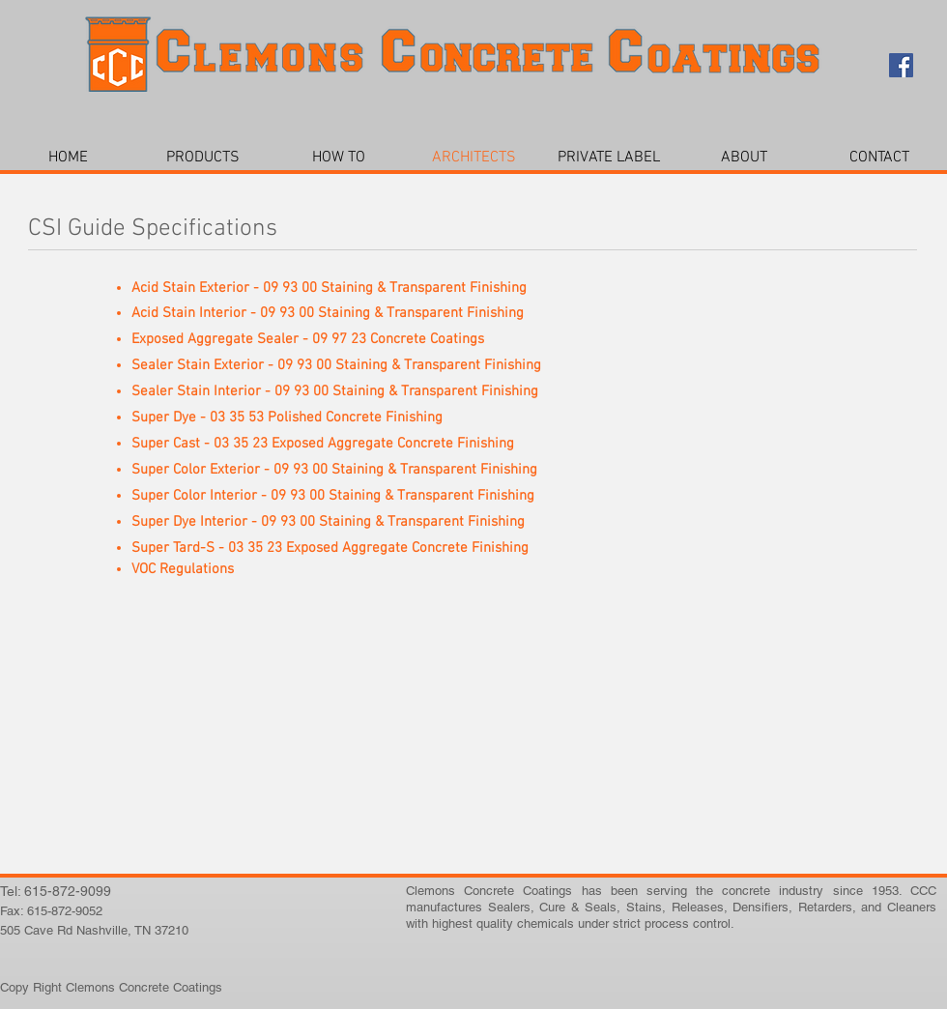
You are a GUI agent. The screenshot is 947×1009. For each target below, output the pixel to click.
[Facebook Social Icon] (901, 65)
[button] (203, 157)
